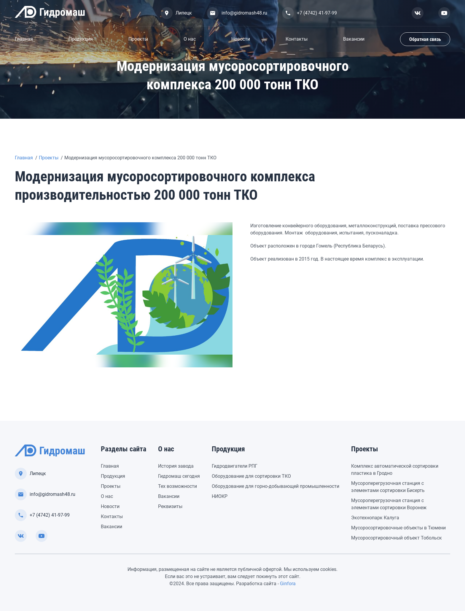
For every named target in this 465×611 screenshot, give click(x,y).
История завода (176, 466)
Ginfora (288, 583)
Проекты (138, 39)
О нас (190, 39)
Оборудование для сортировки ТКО (251, 476)
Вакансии (353, 39)
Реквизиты (170, 506)
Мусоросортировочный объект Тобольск (396, 538)
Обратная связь (425, 39)
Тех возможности (177, 486)
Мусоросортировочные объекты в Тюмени (398, 528)
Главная (24, 39)
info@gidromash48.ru (237, 13)
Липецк (176, 13)
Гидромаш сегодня (179, 476)
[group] (123, 294)
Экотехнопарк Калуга (375, 517)
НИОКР (219, 496)
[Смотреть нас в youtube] (444, 13)
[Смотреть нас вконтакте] (417, 13)
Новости (240, 39)
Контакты (297, 39)
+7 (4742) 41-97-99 (309, 13)
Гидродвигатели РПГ (234, 466)
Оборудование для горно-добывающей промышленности (275, 486)
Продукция (81, 39)
